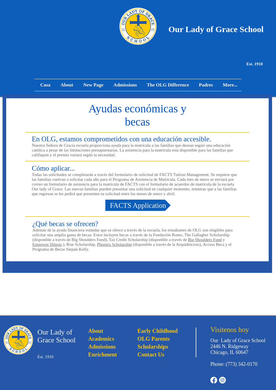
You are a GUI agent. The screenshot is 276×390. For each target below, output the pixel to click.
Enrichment (102, 354)
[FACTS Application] (138, 205)
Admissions (102, 347)
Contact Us (150, 354)
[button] (205, 85)
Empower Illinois (47, 244)
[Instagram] (222, 380)
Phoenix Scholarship (114, 244)
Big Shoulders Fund (205, 239)
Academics (101, 339)
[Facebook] (213, 380)
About (95, 331)
